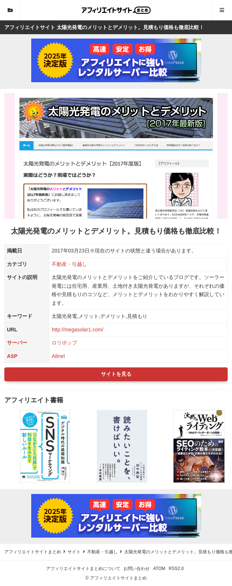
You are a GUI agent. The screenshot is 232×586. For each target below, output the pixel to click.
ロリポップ (64, 343)
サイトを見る (116, 374)
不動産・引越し (69, 264)
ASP (12, 356)
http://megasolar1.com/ (77, 329)
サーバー (17, 343)
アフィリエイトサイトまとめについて (83, 568)
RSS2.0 (176, 568)
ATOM (159, 568)
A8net (58, 356)
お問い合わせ (136, 568)
